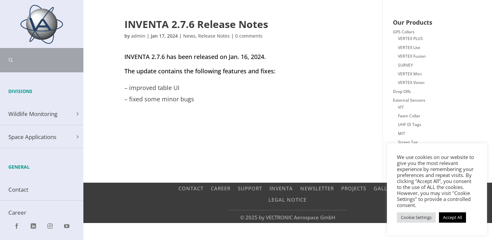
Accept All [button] (452, 217)
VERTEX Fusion (412, 56)
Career (220, 188)
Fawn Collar (409, 116)
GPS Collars (404, 32)
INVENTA (281, 188)
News (189, 36)
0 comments (249, 36)
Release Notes (214, 36)
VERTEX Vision (411, 82)
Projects (353, 188)
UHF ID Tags (409, 124)
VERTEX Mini (410, 74)
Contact (190, 188)
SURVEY (405, 65)
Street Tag (408, 142)
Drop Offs (402, 91)
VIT (401, 107)
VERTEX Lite (409, 47)
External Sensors (409, 100)
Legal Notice (288, 199)
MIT (401, 133)
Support (250, 188)
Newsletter (317, 188)
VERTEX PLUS (410, 38)
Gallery (385, 188)
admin (138, 36)
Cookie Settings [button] (416, 217)
